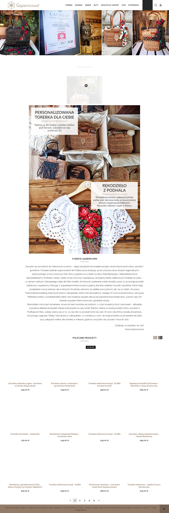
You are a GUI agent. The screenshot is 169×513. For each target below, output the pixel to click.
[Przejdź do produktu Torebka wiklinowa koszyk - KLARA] (104, 323)
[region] (84, 30)
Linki (26, 497)
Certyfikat (104, 497)
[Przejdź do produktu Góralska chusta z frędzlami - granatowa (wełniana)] (65, 272)
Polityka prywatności (104, 494)
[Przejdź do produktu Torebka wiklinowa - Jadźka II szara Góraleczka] (144, 373)
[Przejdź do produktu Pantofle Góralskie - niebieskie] (25, 323)
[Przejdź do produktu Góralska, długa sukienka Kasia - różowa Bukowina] (144, 323)
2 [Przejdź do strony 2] (79, 408)
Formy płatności (65, 491)
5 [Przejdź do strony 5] (94, 408)
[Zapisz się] (122, 445)
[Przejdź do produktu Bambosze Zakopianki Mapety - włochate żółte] (65, 323)
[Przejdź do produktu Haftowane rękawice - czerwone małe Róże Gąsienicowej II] (104, 373)
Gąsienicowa (26, 491)
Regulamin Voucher (65, 494)
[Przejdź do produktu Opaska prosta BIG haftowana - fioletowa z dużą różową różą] (144, 272)
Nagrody (26, 500)
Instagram (143, 494)
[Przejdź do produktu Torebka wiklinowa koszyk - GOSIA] (65, 373)
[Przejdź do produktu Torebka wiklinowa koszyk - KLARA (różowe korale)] (104, 272)
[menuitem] (68, 5)
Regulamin (104, 500)
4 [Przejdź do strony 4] (89, 408)
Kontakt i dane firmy (26, 494)
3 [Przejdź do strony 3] (84, 408)
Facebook (143, 491)
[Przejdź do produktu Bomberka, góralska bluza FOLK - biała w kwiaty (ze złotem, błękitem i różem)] (25, 373)
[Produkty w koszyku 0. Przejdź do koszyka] (147, 5)
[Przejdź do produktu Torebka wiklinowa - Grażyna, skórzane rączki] (84, 98)
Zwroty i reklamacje (104, 491)
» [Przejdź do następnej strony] (99, 408)
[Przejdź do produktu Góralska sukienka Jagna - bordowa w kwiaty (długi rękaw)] (25, 272)
